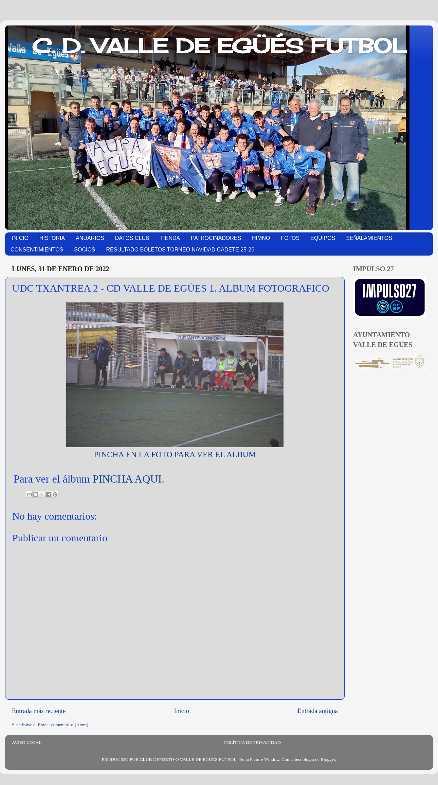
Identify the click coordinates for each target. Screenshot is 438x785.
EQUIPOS (322, 238)
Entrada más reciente (39, 710)
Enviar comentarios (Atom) (63, 724)
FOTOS (290, 238)
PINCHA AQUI (127, 479)
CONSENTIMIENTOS (37, 249)
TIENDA (170, 238)
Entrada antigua (317, 710)
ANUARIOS (90, 238)
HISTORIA (52, 238)
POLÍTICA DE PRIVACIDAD (252, 742)
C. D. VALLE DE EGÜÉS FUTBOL (219, 45)
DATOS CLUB (132, 238)
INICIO (20, 238)
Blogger (328, 759)
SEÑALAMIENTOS (369, 238)
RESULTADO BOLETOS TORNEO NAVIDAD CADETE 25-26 (180, 249)
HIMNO (261, 238)
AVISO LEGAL (26, 742)
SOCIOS (84, 249)
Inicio (181, 710)
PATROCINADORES (216, 238)
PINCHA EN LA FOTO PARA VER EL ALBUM (175, 454)
